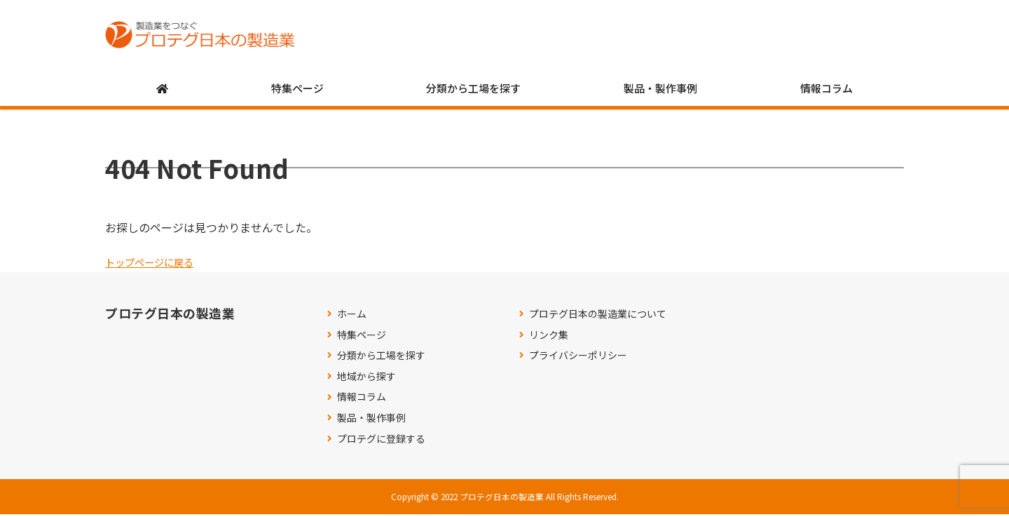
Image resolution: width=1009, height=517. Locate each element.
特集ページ (297, 90)
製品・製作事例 (660, 90)
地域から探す (366, 379)
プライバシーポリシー (578, 358)
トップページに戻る (155, 264)
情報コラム (826, 90)
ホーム (351, 316)
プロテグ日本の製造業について (597, 316)
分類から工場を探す (473, 90)
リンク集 (548, 337)
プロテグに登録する (381, 441)
